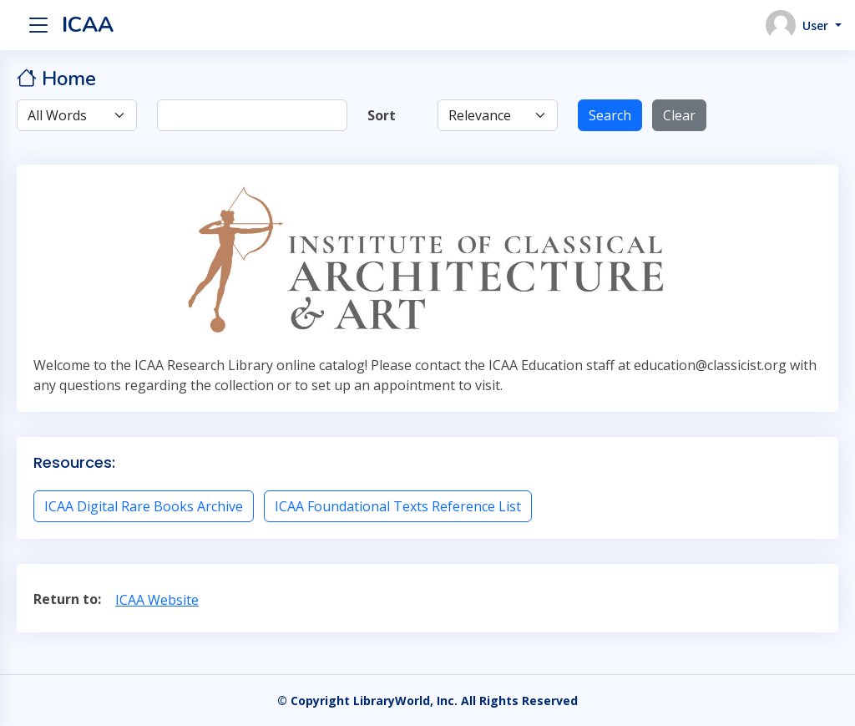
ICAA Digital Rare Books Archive (143, 506)
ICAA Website (157, 600)
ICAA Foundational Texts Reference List (398, 506)
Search (610, 115)
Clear (679, 115)
